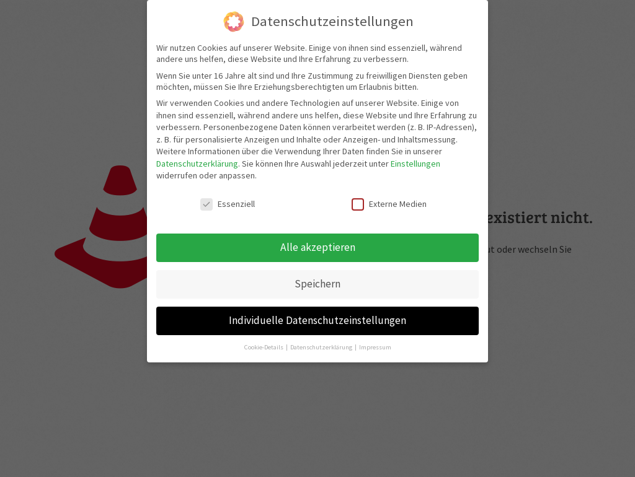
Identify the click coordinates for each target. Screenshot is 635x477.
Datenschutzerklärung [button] (321, 347)
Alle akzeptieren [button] (317, 247)
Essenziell (227, 203)
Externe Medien (389, 203)
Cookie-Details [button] (264, 347)
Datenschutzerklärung (197, 163)
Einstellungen (415, 163)
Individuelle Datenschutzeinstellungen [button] (317, 320)
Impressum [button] (375, 347)
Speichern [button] (317, 284)
